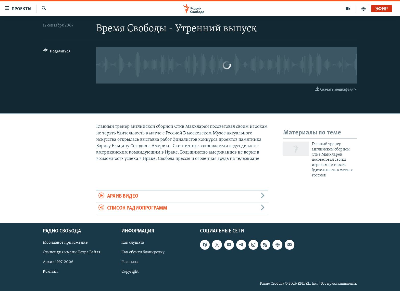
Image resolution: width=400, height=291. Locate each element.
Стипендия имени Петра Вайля (71, 253)
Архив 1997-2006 (58, 262)
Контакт (50, 272)
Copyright (130, 272)
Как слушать (132, 243)
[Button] (56, 52)
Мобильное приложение (65, 243)
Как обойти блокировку (143, 253)
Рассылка (130, 262)
